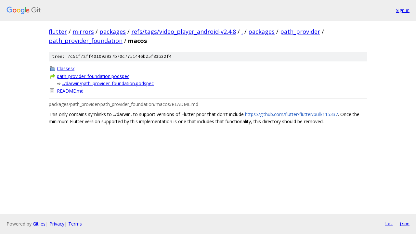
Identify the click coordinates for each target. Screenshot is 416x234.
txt (389, 224)
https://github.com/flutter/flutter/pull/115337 (291, 114)
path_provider (300, 31)
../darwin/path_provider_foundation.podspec (108, 83)
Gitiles (39, 224)
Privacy (56, 224)
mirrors (83, 31)
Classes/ (65, 68)
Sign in (403, 10)
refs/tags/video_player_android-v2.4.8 (183, 31)
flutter (58, 31)
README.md (70, 91)
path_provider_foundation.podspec (93, 76)
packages (112, 31)
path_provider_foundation (86, 41)
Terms (75, 224)
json (404, 224)
